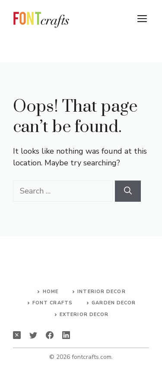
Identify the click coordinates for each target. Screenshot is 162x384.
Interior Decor (101, 291)
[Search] (128, 191)
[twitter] (33, 335)
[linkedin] (66, 335)
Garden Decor (114, 303)
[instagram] (17, 335)
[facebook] (50, 335)
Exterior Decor (84, 314)
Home (50, 291)
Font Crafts (52, 303)
